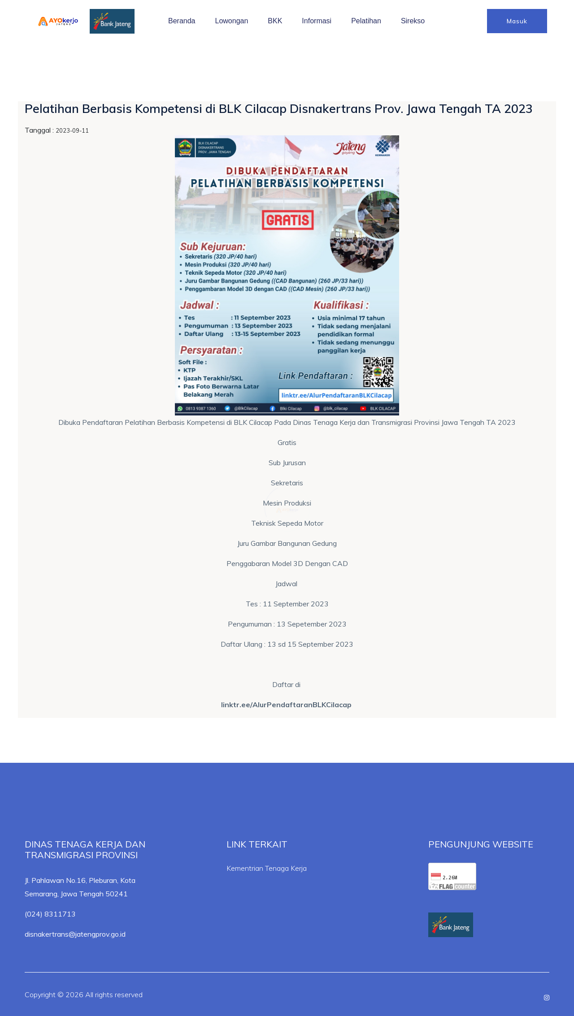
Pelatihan (366, 21)
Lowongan (231, 21)
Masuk (517, 21)
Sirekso (413, 21)
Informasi (316, 21)
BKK (275, 21)
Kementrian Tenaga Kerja (266, 868)
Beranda (182, 21)
